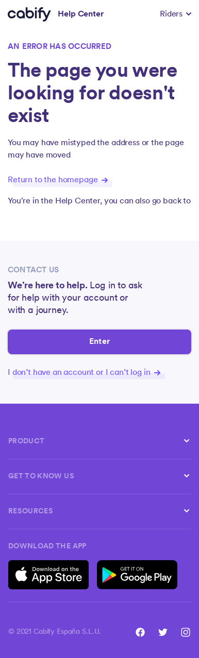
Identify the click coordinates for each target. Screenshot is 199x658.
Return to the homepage (58, 180)
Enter (99, 342)
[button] (175, 14)
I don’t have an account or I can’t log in (84, 373)
